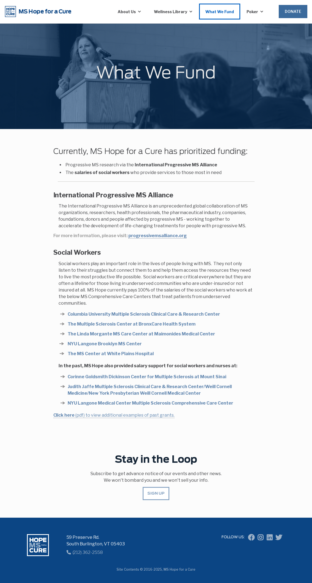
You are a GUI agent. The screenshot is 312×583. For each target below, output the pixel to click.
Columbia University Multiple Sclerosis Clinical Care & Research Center (144, 314)
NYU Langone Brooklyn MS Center (105, 343)
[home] (54, 11)
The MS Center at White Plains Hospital (111, 353)
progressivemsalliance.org (157, 235)
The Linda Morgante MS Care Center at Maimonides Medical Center (141, 334)
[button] (129, 11)
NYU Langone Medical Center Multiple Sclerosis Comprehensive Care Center (150, 403)
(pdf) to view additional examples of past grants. (114, 415)
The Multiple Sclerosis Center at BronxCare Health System (131, 324)
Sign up (156, 493)
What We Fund (219, 11)
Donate (293, 11)
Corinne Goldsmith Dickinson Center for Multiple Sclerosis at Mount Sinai (147, 376)
